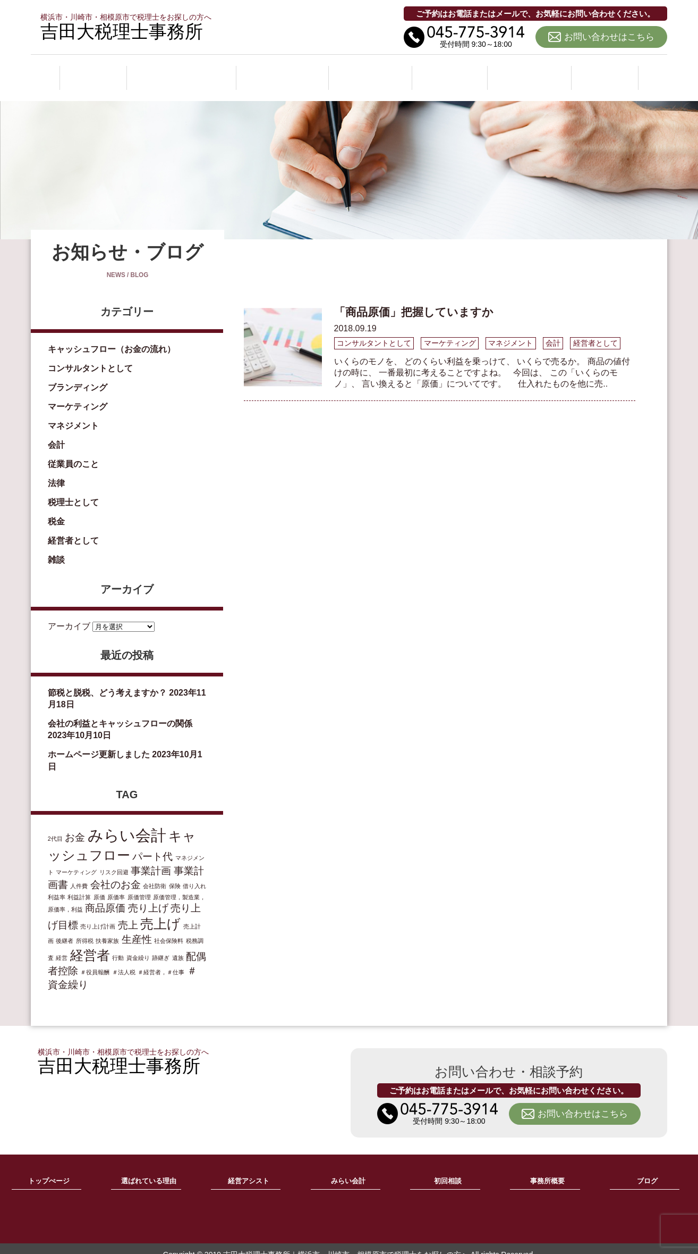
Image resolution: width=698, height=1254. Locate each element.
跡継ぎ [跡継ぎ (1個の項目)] (160, 946)
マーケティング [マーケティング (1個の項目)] (76, 860)
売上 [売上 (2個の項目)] (128, 913)
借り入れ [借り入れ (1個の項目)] (194, 874)
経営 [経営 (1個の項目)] (61, 946)
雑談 (56, 548)
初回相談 (452, 71)
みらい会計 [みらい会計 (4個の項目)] (127, 823)
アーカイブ (69, 613)
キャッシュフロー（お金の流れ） (111, 337)
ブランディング (77, 375)
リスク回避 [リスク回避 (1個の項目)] (114, 860)
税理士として (73, 490)
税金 (56, 509)
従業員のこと (73, 452)
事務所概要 (531, 71)
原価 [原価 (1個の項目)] (99, 885)
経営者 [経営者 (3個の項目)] (90, 944)
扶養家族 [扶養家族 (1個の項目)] (107, 929)
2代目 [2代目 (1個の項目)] (55, 827)
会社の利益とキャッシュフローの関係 (120, 711)
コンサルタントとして (90, 356)
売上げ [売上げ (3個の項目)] (160, 912)
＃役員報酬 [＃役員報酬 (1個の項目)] (94, 960)
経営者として (73, 528)
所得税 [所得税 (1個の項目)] (84, 929)
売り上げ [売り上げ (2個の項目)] (148, 896)
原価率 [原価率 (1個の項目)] (116, 885)
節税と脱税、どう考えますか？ (107, 680)
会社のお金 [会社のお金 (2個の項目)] (115, 873)
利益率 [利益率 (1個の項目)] (56, 885)
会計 (56, 433)
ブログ (605, 71)
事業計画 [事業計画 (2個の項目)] (151, 859)
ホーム (92, 71)
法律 (56, 471)
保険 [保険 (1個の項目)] (175, 874)
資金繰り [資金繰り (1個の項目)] (138, 946)
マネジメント (73, 414)
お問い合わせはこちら (609, 37)
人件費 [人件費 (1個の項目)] (79, 874)
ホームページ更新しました (99, 742)
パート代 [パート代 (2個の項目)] (152, 844)
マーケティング (77, 394)
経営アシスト (284, 71)
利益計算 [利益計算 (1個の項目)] (79, 885)
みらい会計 (373, 71)
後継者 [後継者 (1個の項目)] (64, 929)
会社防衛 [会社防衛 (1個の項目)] (154, 874)
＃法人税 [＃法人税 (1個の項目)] (123, 960)
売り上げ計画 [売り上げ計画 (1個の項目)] (97, 915)
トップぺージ (49, 1169)
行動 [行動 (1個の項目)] (118, 946)
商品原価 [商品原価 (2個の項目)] (105, 896)
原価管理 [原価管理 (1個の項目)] (139, 885)
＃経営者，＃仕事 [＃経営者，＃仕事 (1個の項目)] (161, 960)
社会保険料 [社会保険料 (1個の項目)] (168, 929)
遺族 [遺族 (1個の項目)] (178, 946)
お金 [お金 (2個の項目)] (75, 825)
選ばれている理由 (181, 71)
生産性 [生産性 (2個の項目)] (137, 927)
